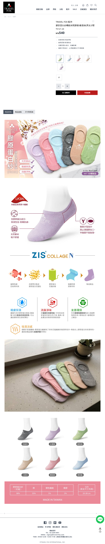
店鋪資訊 (83, 9)
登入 (72, 5)
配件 (68, 9)
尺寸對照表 (29, 112)
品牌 (48, 9)
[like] (93, 21)
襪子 (14, 17)
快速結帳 (87, 93)
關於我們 (93, 9)
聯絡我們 (52, 531)
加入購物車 (66, 93)
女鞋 (61, 9)
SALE (75, 9)
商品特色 (8, 112)
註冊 (76, 5)
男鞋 (54, 9)
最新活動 (39, 9)
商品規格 (18, 112)
